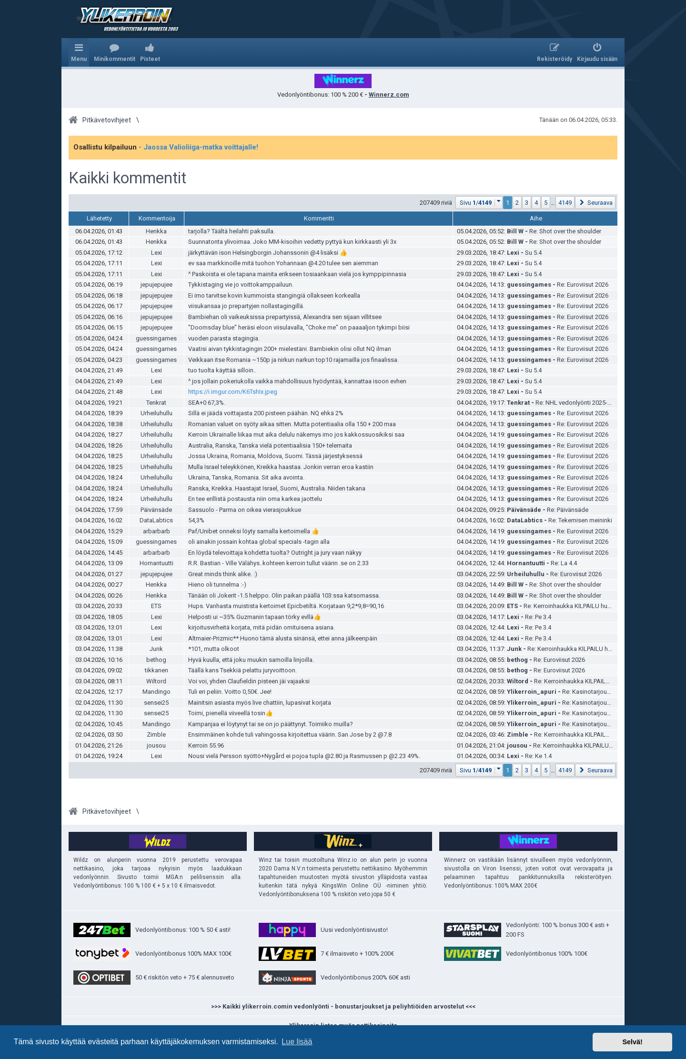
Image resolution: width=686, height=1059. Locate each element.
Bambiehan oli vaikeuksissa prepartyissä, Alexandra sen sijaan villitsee (285, 316)
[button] (479, 202)
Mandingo (156, 691)
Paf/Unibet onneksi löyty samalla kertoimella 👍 (253, 531)
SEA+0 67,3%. (206, 402)
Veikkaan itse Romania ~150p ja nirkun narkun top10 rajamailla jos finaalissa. (293, 359)
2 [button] (517, 202)
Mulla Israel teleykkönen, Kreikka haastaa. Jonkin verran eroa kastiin (280, 466)
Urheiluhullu (156, 413)
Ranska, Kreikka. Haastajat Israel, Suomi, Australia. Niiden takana (276, 488)
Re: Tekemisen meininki (580, 520)
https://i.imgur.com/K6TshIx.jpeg (232, 391)
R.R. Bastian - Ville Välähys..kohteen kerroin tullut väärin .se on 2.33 (278, 563)
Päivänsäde (156, 509)
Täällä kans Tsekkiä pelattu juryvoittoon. (242, 670)
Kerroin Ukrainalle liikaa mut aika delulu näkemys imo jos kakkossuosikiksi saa (296, 434)
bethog (156, 659)
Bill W (515, 231)
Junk (156, 648)
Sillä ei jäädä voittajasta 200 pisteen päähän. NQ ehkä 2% (265, 413)
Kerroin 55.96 (206, 745)
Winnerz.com (389, 94)
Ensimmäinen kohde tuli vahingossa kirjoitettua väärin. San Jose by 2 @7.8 (290, 734)
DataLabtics (156, 520)
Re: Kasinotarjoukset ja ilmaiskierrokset (616, 691)
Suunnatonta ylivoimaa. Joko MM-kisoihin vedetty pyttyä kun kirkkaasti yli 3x (292, 241)
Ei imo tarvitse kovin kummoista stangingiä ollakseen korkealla (274, 295)
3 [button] (526, 202)
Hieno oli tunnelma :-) (217, 584)
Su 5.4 (533, 252)
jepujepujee (156, 284)
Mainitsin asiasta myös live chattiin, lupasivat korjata (259, 702)
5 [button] (545, 202)
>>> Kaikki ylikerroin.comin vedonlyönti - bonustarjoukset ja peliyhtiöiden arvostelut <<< (343, 1006)
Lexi (156, 252)
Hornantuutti (156, 563)
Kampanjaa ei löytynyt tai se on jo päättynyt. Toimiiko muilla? (270, 724)
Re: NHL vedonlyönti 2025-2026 (578, 402)
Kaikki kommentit (127, 178)
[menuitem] (114, 52)
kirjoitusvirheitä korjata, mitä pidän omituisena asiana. (261, 627)
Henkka (156, 231)
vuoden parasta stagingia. (224, 338)
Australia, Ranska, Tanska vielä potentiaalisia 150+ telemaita (270, 445)
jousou (156, 745)
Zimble (156, 734)
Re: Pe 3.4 (538, 616)
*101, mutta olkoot (213, 648)
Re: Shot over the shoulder (565, 231)
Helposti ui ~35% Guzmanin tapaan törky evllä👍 (254, 616)
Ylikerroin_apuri (531, 691)
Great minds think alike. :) (222, 574)
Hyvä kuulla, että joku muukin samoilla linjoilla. (251, 659)
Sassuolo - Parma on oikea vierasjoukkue (244, 509)
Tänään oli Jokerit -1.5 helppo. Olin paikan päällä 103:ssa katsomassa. (284, 595)
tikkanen (156, 670)
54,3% (196, 520)
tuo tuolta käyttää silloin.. (222, 370)
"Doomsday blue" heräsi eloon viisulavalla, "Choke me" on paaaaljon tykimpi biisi (299, 327)
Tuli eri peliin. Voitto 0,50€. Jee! (230, 691)
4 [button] (536, 202)
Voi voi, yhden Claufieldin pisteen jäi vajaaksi (249, 681)
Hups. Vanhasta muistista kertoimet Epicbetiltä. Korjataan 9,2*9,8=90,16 (286, 605)
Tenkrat (156, 402)
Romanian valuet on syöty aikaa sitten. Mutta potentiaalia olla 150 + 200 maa (292, 424)
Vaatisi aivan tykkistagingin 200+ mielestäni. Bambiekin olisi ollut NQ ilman (289, 348)
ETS (156, 605)
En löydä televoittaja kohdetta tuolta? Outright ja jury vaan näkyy (275, 552)
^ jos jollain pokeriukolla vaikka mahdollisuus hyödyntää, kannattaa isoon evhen (297, 381)
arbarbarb (156, 531)
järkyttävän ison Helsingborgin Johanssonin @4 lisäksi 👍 (267, 252)
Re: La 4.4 (564, 563)
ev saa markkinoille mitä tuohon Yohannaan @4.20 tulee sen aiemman (283, 263)
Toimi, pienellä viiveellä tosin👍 (230, 713)
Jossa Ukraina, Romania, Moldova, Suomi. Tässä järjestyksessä (275, 456)
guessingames (529, 284)
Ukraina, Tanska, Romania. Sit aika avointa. (246, 477)
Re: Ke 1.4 (538, 755)
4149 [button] (565, 202)
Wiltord (156, 681)
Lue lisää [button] (297, 1042)
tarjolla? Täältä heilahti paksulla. (231, 231)
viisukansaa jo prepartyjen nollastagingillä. (246, 306)
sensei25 (156, 702)
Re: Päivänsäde (567, 509)
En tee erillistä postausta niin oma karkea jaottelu (255, 498)
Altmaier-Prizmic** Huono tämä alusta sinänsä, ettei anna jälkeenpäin (282, 638)
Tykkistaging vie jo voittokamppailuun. (240, 284)
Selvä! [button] (632, 1042)
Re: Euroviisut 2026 (582, 284)
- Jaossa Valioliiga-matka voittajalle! (198, 147)
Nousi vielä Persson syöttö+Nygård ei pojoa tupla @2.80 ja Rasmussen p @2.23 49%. (304, 755)
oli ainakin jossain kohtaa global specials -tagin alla (259, 541)
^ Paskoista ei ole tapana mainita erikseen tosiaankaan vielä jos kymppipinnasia (297, 274)
